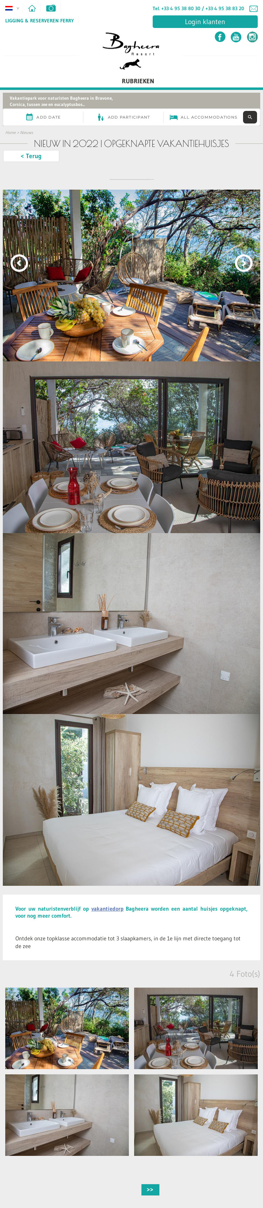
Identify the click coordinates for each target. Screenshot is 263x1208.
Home (10, 132)
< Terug (31, 156)
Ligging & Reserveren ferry (39, 20)
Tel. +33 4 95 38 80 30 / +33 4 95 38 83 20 (198, 8)
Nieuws (26, 132)
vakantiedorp (107, 908)
